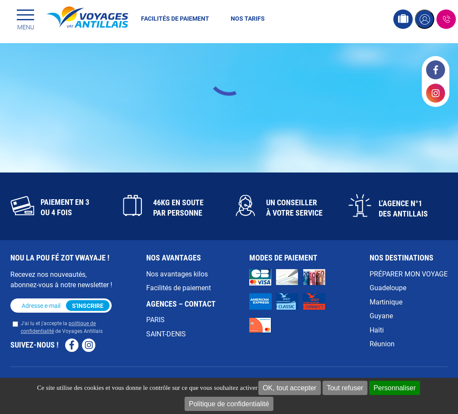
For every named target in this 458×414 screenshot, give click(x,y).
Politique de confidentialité (229, 404)
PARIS (155, 319)
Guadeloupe (388, 287)
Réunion (382, 343)
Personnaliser (394, 388)
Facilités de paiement (175, 18)
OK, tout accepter (290, 388)
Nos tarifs (248, 18)
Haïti (377, 329)
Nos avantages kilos (177, 273)
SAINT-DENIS (166, 333)
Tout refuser (345, 388)
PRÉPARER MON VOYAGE (409, 273)
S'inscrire (88, 305)
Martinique (386, 301)
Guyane (381, 315)
